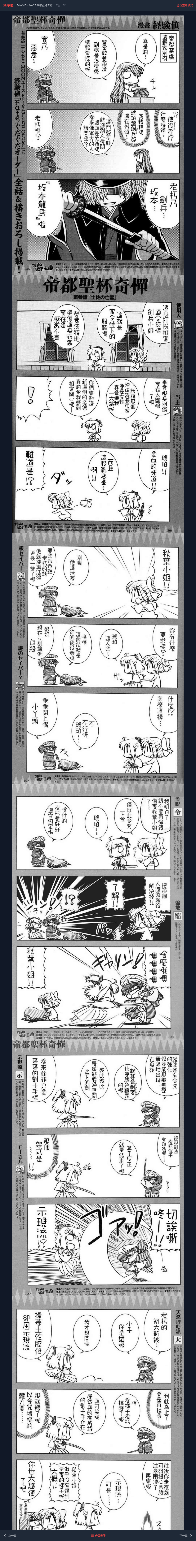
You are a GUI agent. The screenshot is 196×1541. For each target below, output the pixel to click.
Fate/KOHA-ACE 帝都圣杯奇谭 (34, 5)
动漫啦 (8, 5)
